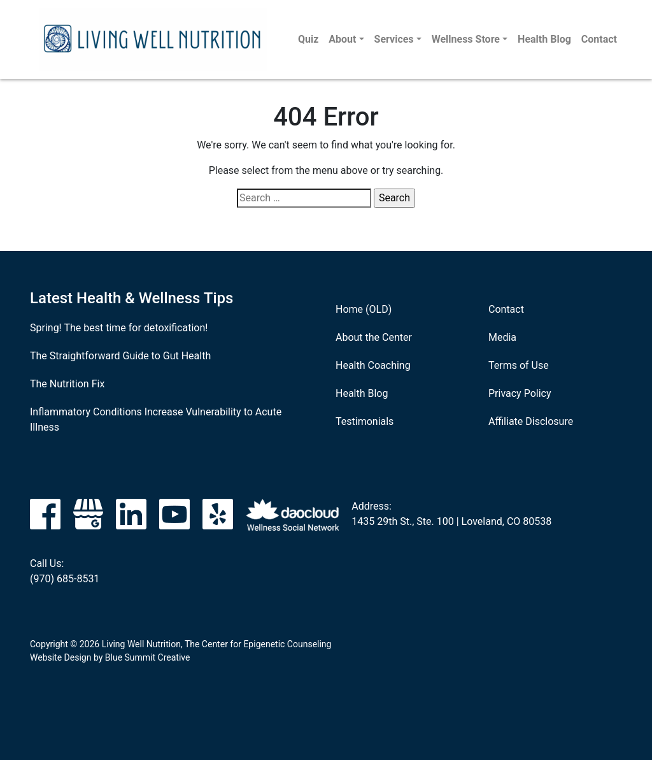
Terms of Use (518, 365)
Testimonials (364, 421)
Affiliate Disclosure (530, 421)
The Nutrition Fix (67, 384)
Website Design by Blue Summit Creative (110, 657)
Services (394, 39)
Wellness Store (466, 39)
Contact (599, 39)
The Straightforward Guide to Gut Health (120, 356)
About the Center (374, 337)
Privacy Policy (519, 393)
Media (502, 337)
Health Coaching (373, 365)
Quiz (308, 39)
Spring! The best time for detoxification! (119, 328)
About (342, 39)
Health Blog (544, 39)
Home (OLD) (364, 309)
